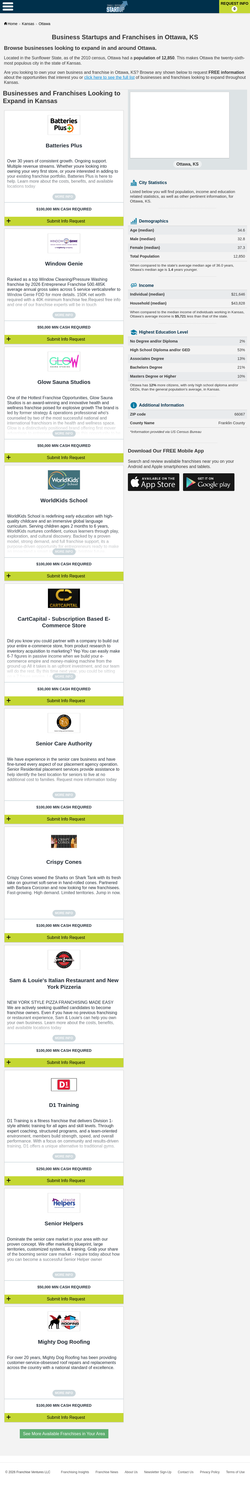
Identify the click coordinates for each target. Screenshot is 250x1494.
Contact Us (185, 1472)
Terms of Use (235, 1472)
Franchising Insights (75, 1472)
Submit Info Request (66, 221)
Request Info (234, 6)
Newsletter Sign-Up (157, 1472)
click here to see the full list (109, 77)
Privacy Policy (210, 1472)
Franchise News (106, 1472)
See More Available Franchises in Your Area (64, 1434)
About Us (131, 1472)
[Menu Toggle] (8, 6)
